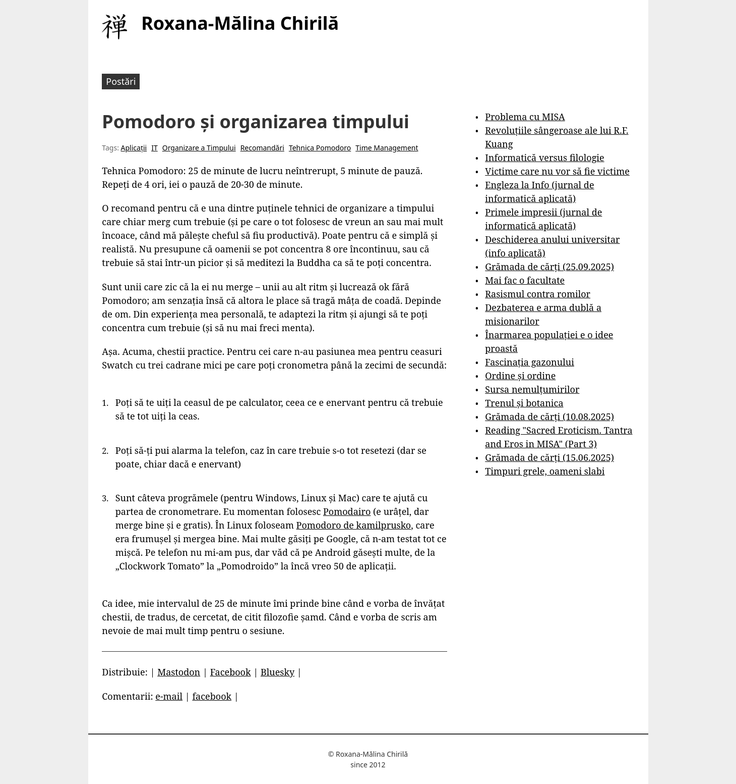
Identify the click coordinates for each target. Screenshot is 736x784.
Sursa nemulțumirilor (532, 389)
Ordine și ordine (520, 376)
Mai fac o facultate (525, 280)
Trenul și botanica (524, 403)
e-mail (168, 696)
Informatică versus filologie (544, 157)
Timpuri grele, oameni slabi (544, 471)
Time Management (386, 147)
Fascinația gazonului (529, 362)
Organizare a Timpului (199, 147)
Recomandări (262, 147)
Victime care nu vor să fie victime (557, 171)
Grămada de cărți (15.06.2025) (549, 457)
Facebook (230, 672)
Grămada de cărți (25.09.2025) (549, 266)
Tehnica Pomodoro (320, 147)
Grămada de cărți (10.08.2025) (549, 416)
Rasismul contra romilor (537, 294)
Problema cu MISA (525, 117)
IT (154, 147)
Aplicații (134, 147)
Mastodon (178, 672)
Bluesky (277, 672)
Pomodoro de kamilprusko (353, 525)
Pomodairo (347, 511)
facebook (211, 696)
